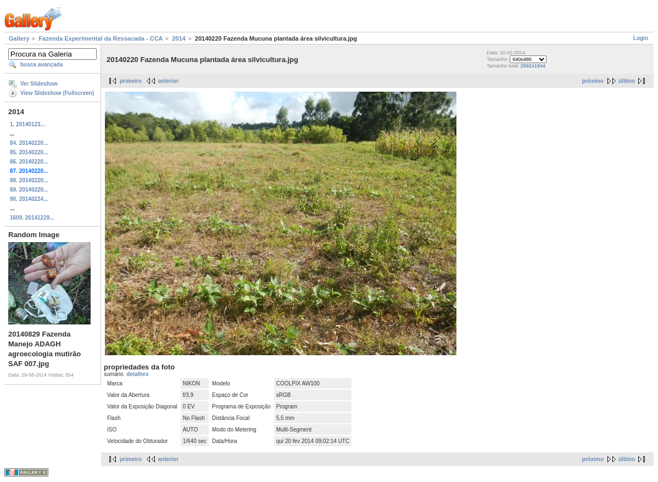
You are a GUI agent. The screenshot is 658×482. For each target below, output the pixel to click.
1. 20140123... (27, 124)
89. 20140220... (29, 190)
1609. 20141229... (32, 218)
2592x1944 (533, 66)
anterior (168, 81)
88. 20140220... (29, 180)
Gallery (19, 38)
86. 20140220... (29, 162)
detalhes (137, 374)
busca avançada (41, 64)
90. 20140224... (29, 199)
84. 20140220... (29, 143)
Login (640, 38)
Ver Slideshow (39, 84)
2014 (178, 38)
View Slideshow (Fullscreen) (57, 93)
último (626, 81)
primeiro (131, 81)
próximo (593, 81)
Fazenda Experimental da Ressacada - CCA (100, 38)
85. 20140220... (29, 152)
